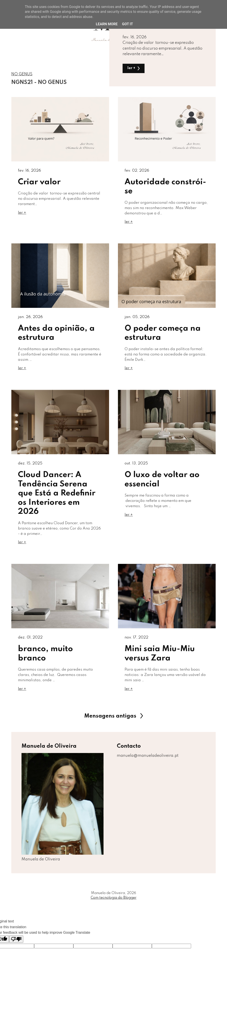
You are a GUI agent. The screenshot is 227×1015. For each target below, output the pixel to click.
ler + (133, 68)
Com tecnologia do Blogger (114, 906)
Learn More (106, 24)
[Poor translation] (16, 947)
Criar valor (39, 182)
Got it (127, 24)
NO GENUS (21, 74)
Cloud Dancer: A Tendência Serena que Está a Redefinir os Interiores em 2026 (56, 497)
